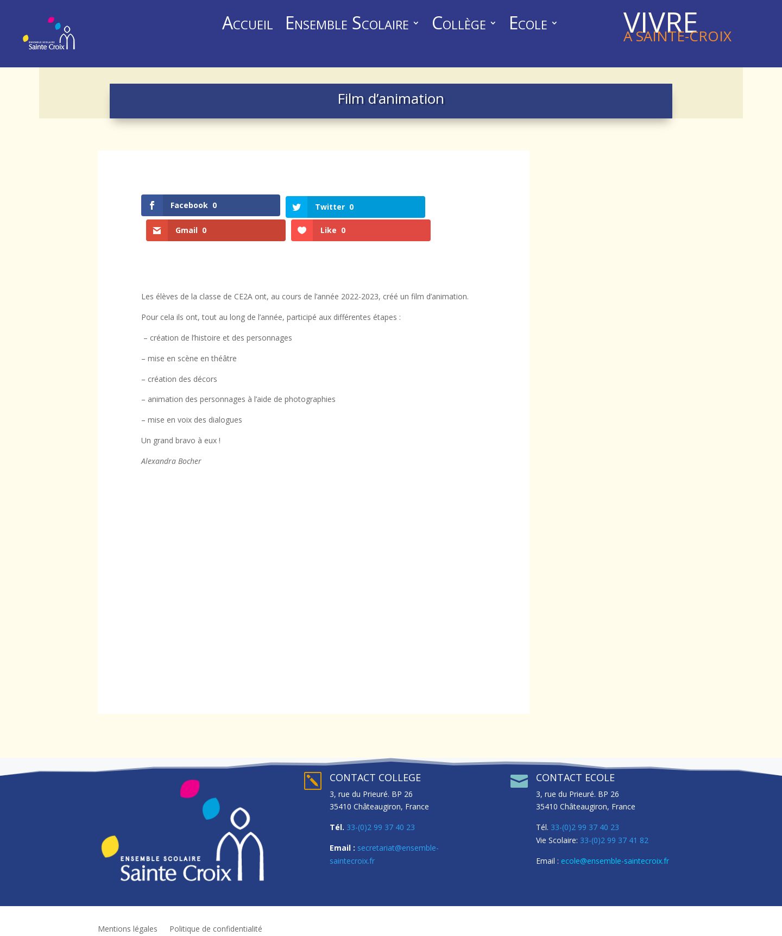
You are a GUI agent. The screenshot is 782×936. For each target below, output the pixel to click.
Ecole (528, 25)
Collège (459, 25)
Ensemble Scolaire (347, 25)
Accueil (247, 25)
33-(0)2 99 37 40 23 (380, 812)
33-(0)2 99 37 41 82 (614, 824)
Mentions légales (127, 913)
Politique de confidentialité (215, 913)
